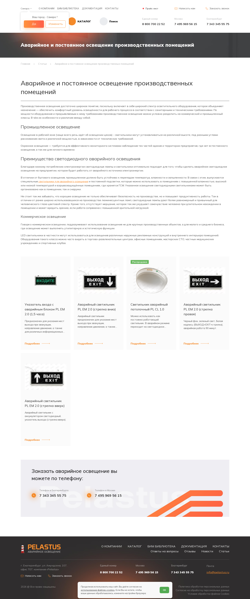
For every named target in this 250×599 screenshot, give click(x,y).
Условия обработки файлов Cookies (208, 593)
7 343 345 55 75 (218, 24)
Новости (207, 551)
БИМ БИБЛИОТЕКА (68, 8)
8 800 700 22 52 (153, 24)
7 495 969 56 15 (185, 24)
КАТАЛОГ (135, 546)
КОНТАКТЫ (111, 8)
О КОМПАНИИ (46, 8)
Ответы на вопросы (165, 551)
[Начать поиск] (106, 21)
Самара (25, 8)
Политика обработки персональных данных (203, 586)
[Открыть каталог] (81, 21)
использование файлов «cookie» (98, 590)
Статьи (224, 551)
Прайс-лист (152, 8)
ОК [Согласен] (164, 590)
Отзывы (190, 551)
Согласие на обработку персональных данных (202, 590)
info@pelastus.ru (218, 572)
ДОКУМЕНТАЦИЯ (92, 8)
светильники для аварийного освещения (64, 182)
